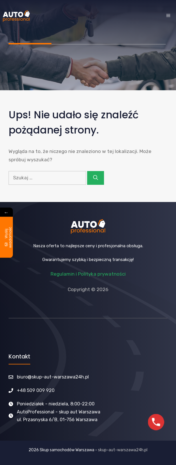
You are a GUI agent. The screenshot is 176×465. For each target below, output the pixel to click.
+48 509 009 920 (36, 390)
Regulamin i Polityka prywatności (88, 274)
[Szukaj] (95, 178)
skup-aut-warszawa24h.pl (122, 450)
